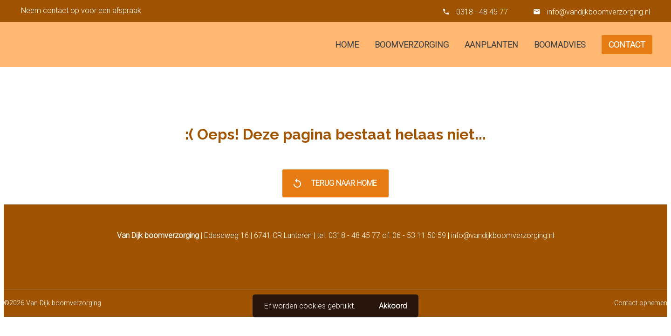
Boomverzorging (412, 44)
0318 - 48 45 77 (482, 11)
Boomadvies (560, 44)
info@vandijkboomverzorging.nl (597, 11)
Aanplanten (491, 44)
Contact (627, 44)
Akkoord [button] (393, 305)
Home (347, 44)
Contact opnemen (640, 303)
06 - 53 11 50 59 (419, 235)
